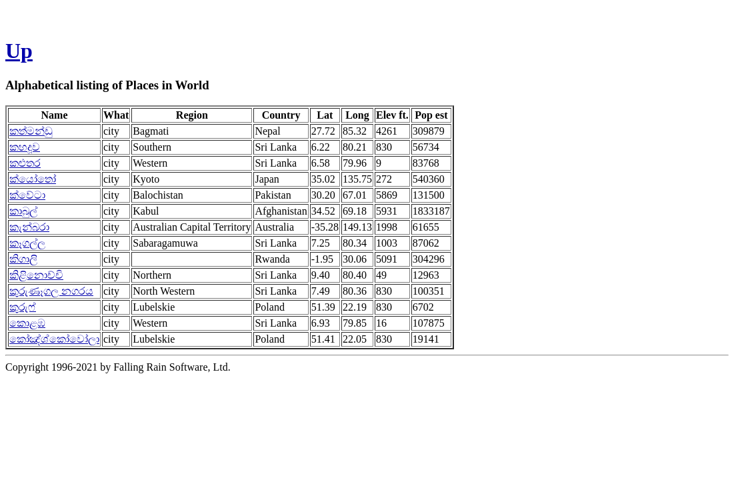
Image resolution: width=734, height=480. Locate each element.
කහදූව (24, 147)
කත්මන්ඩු (31, 131)
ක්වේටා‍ (27, 195)
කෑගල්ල (27, 243)
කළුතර (25, 163)
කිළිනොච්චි (36, 275)
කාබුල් (23, 211)
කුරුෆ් (22, 307)
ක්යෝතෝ (32, 179)
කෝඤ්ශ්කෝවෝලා (54, 339)
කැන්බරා (29, 227)
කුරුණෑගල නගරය (51, 291)
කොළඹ (27, 323)
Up (19, 51)
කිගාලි (23, 259)
